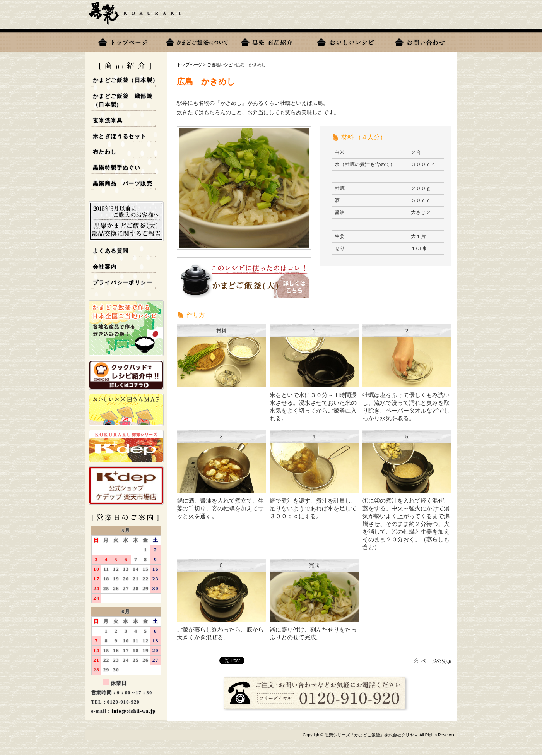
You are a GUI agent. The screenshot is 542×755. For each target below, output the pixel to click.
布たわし (105, 152)
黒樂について (197, 40)
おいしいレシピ (345, 40)
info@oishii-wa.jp (134, 711)
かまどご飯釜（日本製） (125, 80)
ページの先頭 (436, 661)
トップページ (122, 40)
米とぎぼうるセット (120, 136)
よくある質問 (110, 251)
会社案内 (105, 267)
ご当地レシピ (220, 64)
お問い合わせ (420, 40)
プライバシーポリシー (122, 283)
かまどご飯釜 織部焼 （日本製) (122, 100)
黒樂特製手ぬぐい (116, 168)
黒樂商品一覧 (271, 40)
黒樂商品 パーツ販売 (122, 184)
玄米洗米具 (108, 120)
